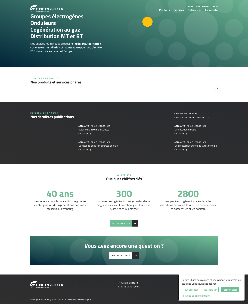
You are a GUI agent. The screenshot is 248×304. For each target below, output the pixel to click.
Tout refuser (210, 290)
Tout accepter (190, 290)
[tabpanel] (76, 129)
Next (217, 89)
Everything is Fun (86, 299)
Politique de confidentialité (196, 296)
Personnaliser (230, 290)
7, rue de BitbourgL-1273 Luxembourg (129, 284)
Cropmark (61, 299)
